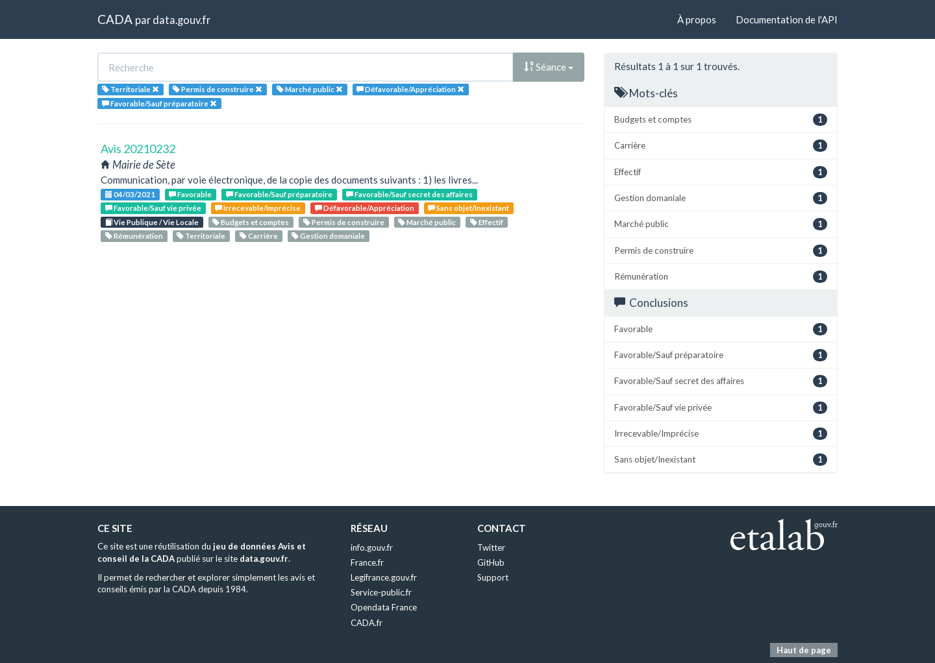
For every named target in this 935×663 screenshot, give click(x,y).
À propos (696, 19)
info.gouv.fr (372, 547)
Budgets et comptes (250, 222)
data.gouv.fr (181, 20)
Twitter (491, 547)
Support (492, 577)
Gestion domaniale (328, 236)
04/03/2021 (130, 194)
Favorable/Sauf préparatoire (279, 194)
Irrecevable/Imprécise (258, 208)
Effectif (486, 222)
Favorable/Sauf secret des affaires (409, 194)
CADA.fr (366, 623)
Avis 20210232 (138, 148)
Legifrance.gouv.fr (384, 577)
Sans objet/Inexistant (468, 208)
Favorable (190, 194)
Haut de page (804, 650)
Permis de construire (343, 222)
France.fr (367, 562)
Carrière (259, 236)
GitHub (491, 562)
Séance (548, 67)
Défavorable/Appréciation (364, 208)
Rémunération (134, 236)
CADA (114, 19)
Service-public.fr (381, 592)
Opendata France (384, 607)
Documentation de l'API (787, 19)
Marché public (427, 222)
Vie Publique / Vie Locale (152, 222)
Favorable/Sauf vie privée (153, 208)
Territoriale (201, 236)
